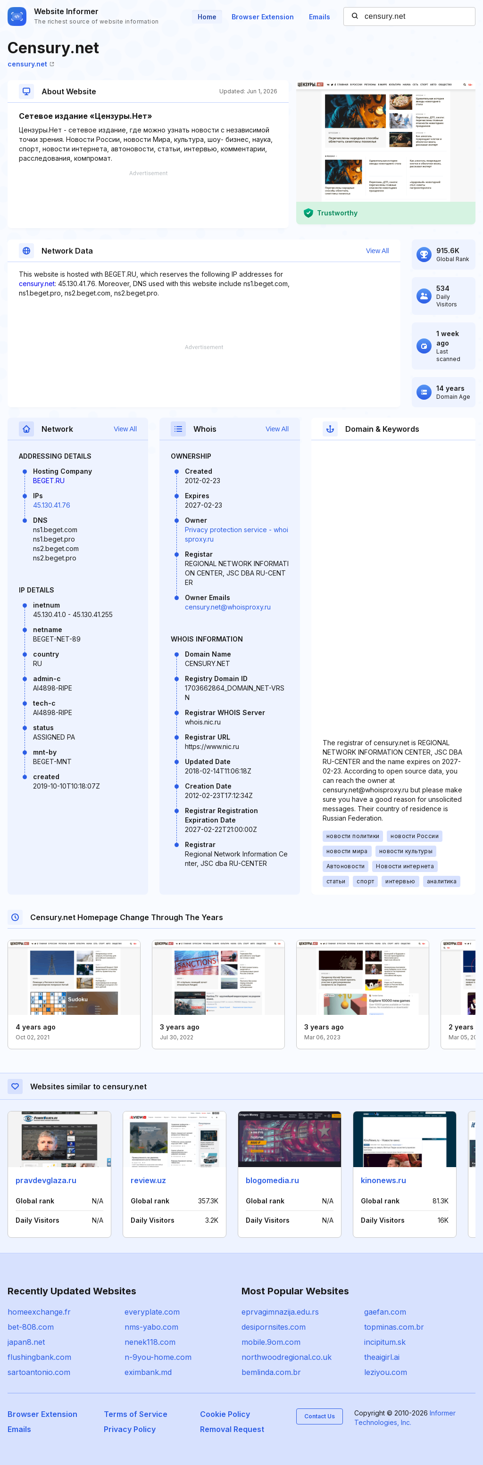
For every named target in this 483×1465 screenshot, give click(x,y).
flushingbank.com (39, 1357)
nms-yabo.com (151, 1327)
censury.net (31, 64)
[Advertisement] (148, 199)
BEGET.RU (49, 481)
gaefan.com (385, 1312)
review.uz (148, 1180)
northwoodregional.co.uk (287, 1357)
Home (207, 17)
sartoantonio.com (39, 1372)
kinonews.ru (383, 1180)
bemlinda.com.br (271, 1372)
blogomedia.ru (272, 1180)
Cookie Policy (225, 1414)
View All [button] (377, 251)
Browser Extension (263, 17)
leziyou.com (385, 1372)
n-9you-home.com (158, 1357)
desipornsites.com (274, 1327)
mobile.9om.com (271, 1342)
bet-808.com (31, 1327)
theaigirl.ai (382, 1357)
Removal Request (232, 1429)
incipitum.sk (385, 1342)
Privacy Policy (130, 1429)
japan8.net (26, 1342)
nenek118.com (150, 1342)
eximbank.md (148, 1372)
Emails (319, 17)
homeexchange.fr (39, 1312)
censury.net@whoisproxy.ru (228, 607)
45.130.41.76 (51, 505)
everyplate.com (152, 1312)
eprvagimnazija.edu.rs (280, 1312)
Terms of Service (135, 1414)
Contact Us (319, 1416)
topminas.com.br (394, 1327)
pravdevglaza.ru (46, 1180)
